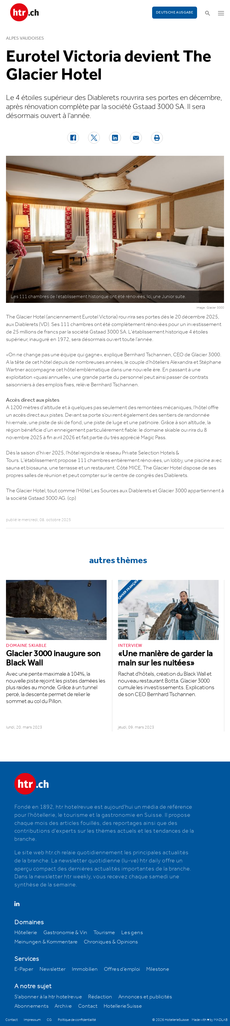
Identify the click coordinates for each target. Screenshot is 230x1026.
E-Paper (24, 969)
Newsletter (53, 969)
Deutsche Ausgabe (174, 12)
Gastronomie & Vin (65, 932)
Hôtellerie (25, 932)
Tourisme (104, 932)
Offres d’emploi (122, 969)
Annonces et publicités (145, 997)
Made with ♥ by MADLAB (210, 1020)
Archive (63, 1006)
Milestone (158, 969)
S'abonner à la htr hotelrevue (48, 997)
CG (49, 1020)
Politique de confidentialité (77, 1020)
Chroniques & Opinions (111, 942)
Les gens (132, 932)
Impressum (32, 1020)
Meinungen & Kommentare (46, 942)
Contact (88, 1006)
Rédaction (100, 997)
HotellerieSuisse (123, 1006)
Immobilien (85, 969)
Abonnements (31, 1006)
